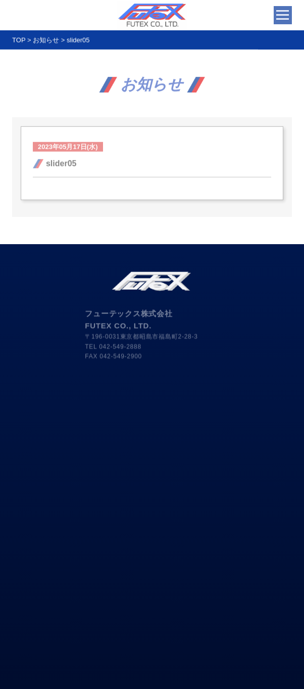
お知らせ (46, 42)
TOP (18, 42)
